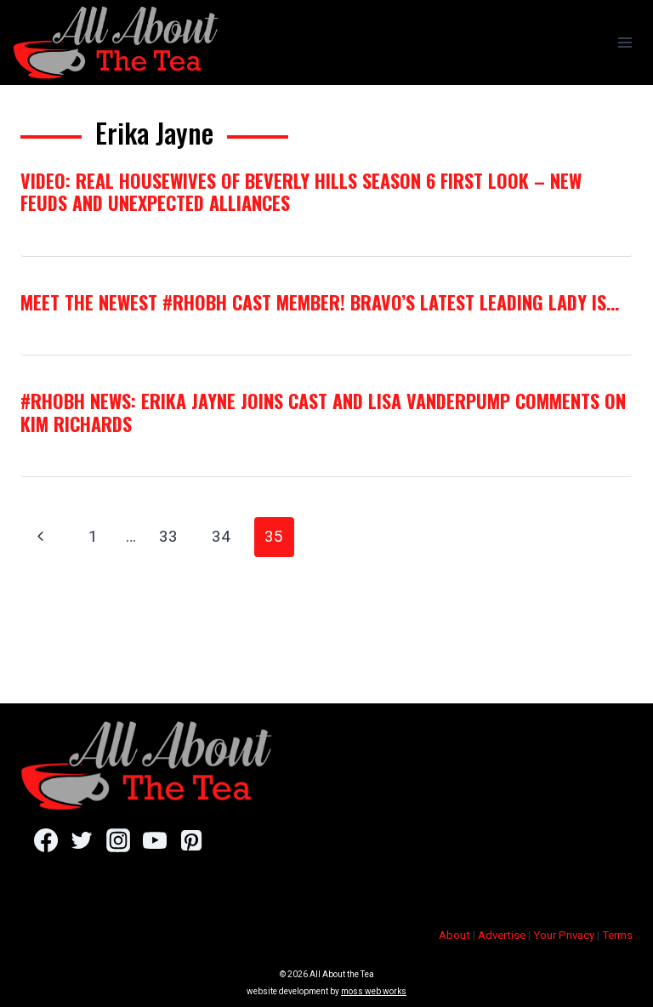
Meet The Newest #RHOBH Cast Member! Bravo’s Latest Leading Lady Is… (319, 302)
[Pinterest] (190, 840)
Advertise (501, 935)
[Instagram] (117, 840)
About (454, 935)
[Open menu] (624, 42)
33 (168, 536)
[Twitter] (82, 840)
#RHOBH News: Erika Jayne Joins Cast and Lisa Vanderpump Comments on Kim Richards (323, 411)
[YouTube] (154, 840)
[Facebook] (45, 840)
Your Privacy (563, 935)
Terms (617, 935)
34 (221, 536)
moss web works (373, 991)
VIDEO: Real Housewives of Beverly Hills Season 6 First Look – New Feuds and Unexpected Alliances (301, 191)
